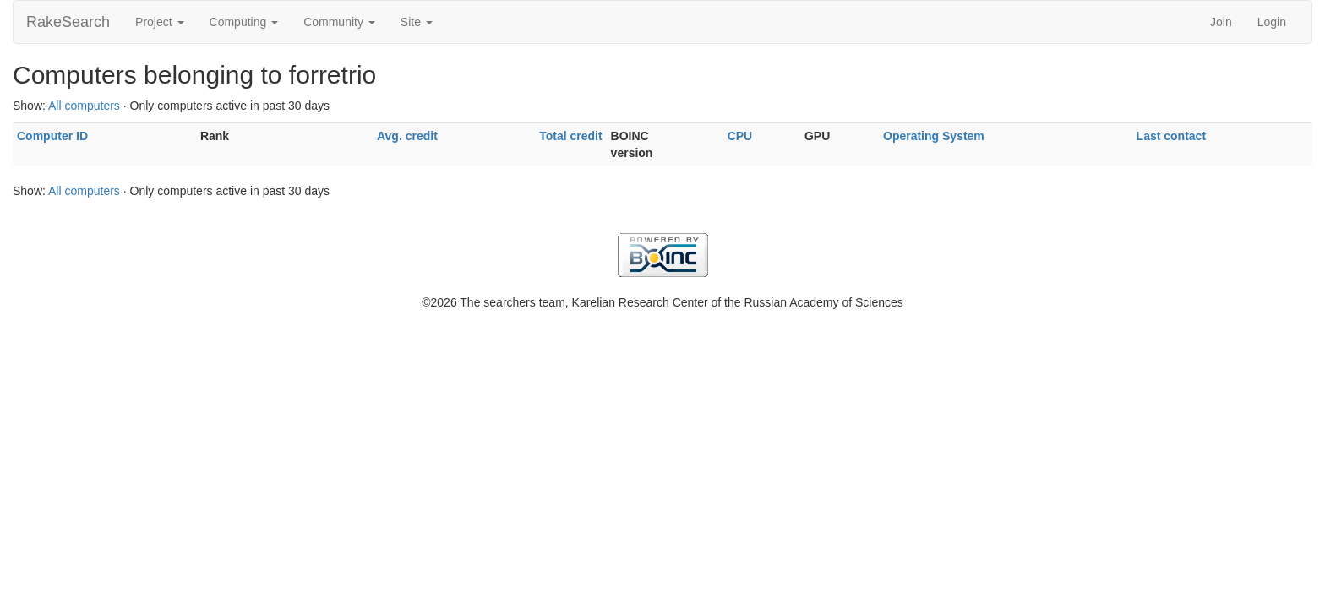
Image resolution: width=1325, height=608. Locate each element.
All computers (84, 105)
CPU (740, 136)
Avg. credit (407, 136)
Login (1271, 22)
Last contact (1171, 136)
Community (339, 22)
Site (417, 22)
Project (159, 22)
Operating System (933, 136)
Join (1221, 22)
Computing (244, 22)
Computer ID (52, 136)
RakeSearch (68, 22)
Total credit (570, 136)
